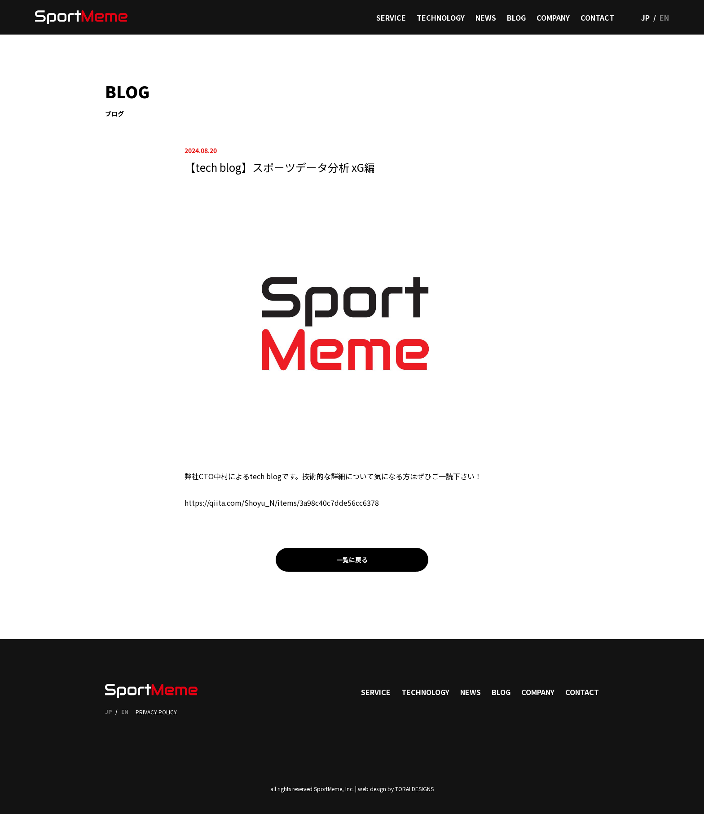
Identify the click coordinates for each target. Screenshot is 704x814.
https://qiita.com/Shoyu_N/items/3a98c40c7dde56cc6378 (282, 502)
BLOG (516, 17)
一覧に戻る (352, 559)
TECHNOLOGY (441, 17)
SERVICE (391, 17)
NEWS (485, 17)
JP (645, 17)
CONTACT (597, 17)
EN (664, 17)
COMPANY (553, 17)
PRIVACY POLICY (156, 712)
